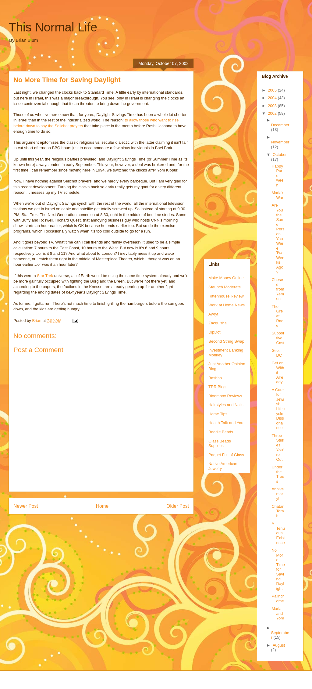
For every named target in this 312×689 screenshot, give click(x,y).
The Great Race (277, 316)
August (279, 645)
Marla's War (277, 195)
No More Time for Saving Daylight (278, 569)
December (280, 125)
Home (102, 506)
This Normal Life (53, 27)
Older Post (177, 506)
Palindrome (277, 598)
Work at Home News (226, 305)
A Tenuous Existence (278, 533)
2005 (273, 90)
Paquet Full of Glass (226, 455)
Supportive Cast (277, 338)
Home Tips (217, 414)
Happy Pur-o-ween (277, 175)
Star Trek (45, 275)
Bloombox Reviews (225, 396)
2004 (273, 98)
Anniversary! (277, 494)
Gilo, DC (276, 353)
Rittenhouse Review (226, 296)
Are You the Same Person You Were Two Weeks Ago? (277, 238)
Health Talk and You (225, 422)
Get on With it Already (277, 372)
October (280, 154)
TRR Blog (216, 386)
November (280, 142)
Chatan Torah (277, 511)
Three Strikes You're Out (277, 447)
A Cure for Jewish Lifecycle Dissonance (277, 409)
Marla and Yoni (277, 613)
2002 (273, 113)
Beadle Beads (220, 432)
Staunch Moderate (224, 287)
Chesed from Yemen (277, 289)
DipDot (214, 332)
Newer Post (25, 506)
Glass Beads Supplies (219, 443)
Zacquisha (217, 323)
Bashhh (215, 378)
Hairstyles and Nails (225, 404)
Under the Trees (277, 474)
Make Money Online (226, 278)
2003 (273, 105)
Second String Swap (226, 341)
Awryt (213, 314)
